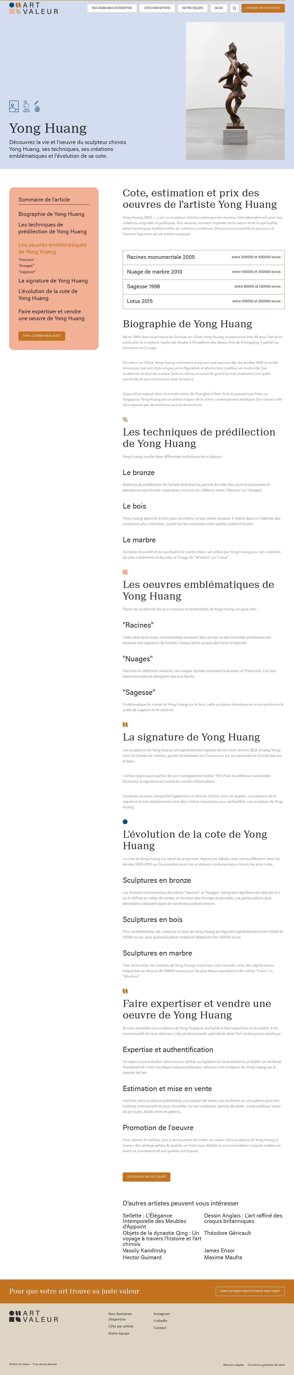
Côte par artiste (157, 8)
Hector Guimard (142, 1258)
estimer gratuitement (263, 8)
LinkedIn (160, 1321)
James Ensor (219, 1251)
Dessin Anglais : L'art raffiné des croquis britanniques (243, 1218)
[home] (33, 8)
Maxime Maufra (223, 1258)
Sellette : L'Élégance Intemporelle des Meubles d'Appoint (154, 1221)
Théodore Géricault (227, 1233)
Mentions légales (233, 1365)
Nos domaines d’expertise (112, 8)
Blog (219, 8)
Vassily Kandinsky (144, 1251)
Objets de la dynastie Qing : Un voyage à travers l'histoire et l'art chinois (162, 1239)
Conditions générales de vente (266, 1365)
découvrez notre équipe (146, 1176)
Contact (160, 1328)
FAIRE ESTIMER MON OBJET (42, 335)
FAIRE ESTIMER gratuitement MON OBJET (250, 1291)
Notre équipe (192, 8)
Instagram (162, 1314)
